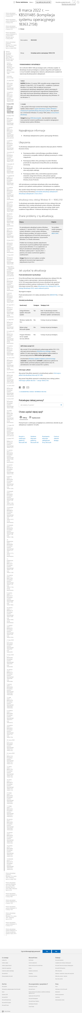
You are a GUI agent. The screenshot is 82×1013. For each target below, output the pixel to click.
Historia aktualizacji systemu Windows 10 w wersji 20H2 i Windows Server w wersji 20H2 (11, 35)
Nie (56, 951)
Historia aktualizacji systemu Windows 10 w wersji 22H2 (11, 14)
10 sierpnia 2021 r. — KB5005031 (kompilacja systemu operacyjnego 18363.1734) (10, 233)
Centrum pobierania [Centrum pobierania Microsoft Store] (33, 962)
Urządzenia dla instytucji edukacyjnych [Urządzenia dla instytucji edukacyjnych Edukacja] (63, 962)
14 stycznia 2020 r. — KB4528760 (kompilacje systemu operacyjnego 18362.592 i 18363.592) (10, 838)
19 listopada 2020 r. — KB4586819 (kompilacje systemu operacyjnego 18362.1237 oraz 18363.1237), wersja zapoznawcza (10, 515)
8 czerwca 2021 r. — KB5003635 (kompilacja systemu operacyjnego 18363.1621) (10, 297)
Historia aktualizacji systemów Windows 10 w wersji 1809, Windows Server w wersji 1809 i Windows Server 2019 (11, 886)
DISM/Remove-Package (43, 351)
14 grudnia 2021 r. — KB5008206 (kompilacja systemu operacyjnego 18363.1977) (10, 157)
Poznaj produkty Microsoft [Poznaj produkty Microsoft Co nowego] (7, 976)
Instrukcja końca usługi (10, 76)
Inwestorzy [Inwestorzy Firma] (57, 997)
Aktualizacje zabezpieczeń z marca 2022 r (31, 193)
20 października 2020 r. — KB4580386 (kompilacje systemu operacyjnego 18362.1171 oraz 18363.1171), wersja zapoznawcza (10, 548)
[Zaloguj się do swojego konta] (78, 2)
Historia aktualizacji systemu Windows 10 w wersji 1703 (11, 908)
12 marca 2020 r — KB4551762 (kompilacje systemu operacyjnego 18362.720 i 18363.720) (10, 772)
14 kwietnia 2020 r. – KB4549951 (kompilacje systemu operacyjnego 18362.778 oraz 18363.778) (10, 731)
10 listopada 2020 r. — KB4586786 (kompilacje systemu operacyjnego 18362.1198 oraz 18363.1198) (10, 531)
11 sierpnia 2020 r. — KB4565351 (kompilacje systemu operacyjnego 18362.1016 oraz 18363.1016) (10, 631)
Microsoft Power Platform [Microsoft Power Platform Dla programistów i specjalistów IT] (34, 1001)
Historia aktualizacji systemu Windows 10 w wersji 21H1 (11, 27)
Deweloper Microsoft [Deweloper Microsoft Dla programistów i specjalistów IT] (33, 986)
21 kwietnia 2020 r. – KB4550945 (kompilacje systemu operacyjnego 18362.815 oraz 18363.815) (10, 716)
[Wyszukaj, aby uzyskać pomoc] (73, 2)
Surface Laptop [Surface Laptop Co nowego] (5, 962)
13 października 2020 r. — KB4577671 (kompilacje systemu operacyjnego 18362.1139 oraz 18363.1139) (10, 565)
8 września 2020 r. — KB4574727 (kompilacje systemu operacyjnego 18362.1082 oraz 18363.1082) (10, 599)
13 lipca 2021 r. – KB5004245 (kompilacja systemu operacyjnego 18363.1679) (10, 259)
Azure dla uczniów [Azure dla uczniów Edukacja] (59, 978)
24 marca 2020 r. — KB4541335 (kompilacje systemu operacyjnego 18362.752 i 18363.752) (11, 758)
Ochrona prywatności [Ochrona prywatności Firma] (59, 994)
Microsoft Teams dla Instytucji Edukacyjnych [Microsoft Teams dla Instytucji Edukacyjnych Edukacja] (64, 965)
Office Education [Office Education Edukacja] (58, 970)
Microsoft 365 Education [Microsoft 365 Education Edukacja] (60, 968)
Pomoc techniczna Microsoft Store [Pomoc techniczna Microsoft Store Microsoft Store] (35, 965)
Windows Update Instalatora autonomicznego (42, 358)
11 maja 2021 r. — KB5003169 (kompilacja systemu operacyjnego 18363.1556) (10, 324)
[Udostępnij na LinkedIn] (23, 387)
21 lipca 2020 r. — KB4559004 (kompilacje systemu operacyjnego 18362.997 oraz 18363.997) (10, 646)
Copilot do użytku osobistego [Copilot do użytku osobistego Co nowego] (8, 970)
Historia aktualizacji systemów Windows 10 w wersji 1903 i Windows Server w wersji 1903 (11, 876)
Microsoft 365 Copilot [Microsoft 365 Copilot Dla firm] (6, 1002)
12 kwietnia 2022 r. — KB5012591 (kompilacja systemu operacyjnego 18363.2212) (10, 96)
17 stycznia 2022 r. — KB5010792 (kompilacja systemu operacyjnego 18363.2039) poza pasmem (10, 133)
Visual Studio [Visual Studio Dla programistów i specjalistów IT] (31, 1006)
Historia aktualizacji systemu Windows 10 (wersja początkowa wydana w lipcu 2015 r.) (11, 932)
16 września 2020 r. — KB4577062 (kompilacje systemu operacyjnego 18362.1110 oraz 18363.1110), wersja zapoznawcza (10, 582)
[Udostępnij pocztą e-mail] (27, 387)
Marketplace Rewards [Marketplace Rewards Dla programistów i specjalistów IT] (33, 1003)
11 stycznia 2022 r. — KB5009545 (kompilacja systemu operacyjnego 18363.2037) (10, 145)
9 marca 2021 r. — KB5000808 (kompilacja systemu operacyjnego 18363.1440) (10, 403)
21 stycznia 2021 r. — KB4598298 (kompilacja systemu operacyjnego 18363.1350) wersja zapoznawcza (10, 456)
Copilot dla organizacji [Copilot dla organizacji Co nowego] (6, 968)
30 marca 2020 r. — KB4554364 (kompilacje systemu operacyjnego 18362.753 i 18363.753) (11, 745)
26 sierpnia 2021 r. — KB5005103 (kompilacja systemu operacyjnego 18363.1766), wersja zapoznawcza (10, 220)
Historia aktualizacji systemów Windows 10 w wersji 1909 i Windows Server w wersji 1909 (10, 56)
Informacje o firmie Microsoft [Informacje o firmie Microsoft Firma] (61, 989)
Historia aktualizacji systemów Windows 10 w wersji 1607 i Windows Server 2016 (11, 916)
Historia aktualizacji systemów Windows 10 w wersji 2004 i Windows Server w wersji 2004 (11, 45)
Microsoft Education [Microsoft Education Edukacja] (59, 960)
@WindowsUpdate (35, 118)
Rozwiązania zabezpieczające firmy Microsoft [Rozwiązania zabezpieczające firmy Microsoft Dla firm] (11, 989)
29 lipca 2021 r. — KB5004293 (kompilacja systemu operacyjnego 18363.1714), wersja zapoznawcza (10, 246)
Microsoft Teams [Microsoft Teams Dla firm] (5, 1005)
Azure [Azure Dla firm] (3, 991)
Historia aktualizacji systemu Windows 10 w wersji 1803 (11, 895)
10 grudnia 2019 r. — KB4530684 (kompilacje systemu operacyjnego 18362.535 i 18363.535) (10, 851)
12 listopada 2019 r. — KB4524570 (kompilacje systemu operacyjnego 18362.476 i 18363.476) (10, 864)
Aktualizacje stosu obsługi (45, 286)
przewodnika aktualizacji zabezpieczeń (46, 191)
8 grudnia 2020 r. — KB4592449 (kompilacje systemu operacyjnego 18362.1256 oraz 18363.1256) (10, 482)
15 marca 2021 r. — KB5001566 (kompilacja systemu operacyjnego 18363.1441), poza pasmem (11, 391)
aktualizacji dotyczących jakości (41, 110)
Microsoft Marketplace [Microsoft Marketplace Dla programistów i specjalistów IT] (33, 998)
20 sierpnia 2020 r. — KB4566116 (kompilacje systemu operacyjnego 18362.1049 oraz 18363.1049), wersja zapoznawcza (10, 615)
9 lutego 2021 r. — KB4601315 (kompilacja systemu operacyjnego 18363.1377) (10, 443)
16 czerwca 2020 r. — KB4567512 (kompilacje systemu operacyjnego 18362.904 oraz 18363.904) (10, 675)
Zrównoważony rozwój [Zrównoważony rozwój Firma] (59, 999)
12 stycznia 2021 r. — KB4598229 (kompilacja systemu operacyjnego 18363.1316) (10, 469)
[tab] (24, 417)
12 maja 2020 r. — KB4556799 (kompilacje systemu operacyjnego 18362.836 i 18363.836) (10, 703)
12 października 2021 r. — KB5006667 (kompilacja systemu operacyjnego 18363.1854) (10, 180)
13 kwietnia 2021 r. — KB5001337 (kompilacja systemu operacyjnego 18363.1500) (10, 350)
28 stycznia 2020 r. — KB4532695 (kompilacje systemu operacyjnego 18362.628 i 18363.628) (10, 824)
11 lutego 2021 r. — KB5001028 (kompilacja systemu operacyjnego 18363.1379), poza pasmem (10, 430)
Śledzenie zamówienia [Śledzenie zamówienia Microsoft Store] (33, 970)
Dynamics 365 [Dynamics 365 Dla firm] (5, 994)
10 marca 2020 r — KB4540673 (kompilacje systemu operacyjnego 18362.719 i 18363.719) (10, 785)
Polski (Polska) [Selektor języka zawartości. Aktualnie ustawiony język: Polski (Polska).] (7, 1011)
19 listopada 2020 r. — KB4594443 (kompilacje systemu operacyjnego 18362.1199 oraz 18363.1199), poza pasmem (10, 498)
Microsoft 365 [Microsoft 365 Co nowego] (5, 973)
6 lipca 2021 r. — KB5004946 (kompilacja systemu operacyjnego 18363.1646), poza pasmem (10, 271)
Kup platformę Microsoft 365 (43, 2)
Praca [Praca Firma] (56, 986)
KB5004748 (53, 295)
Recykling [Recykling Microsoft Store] (31, 973)
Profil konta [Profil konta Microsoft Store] (31, 960)
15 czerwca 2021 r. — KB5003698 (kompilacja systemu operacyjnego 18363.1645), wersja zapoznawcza (10, 284)
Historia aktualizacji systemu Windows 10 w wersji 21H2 (11, 21)
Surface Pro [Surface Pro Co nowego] (4, 960)
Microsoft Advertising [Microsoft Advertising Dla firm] (6, 999)
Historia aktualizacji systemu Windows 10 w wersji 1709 (11, 901)
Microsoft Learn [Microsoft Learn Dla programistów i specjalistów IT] (32, 989)
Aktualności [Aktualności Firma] (57, 991)
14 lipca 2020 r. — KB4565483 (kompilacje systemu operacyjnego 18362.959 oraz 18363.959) (10, 660)
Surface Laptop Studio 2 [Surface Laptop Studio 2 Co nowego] (7, 965)
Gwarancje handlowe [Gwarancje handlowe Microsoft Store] (33, 976)
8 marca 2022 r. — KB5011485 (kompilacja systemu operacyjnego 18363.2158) (10, 108)
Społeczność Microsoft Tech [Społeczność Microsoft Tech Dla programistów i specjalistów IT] (34, 995)
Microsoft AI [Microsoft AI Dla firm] (4, 986)
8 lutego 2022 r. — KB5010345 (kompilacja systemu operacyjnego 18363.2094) (10, 120)
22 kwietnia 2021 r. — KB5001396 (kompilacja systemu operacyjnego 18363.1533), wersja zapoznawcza (10, 337)
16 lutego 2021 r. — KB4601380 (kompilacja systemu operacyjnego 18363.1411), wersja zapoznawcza (10, 416)
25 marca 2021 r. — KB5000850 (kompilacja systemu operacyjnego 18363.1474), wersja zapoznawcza (11, 363)
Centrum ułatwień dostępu (56, 438)
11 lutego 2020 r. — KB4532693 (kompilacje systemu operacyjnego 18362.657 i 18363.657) (10, 811)
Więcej (31, 2)
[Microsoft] (7, 2)
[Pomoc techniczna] (21, 2)
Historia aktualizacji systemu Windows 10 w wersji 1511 (11, 924)
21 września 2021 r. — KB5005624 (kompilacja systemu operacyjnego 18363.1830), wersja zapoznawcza (10, 193)
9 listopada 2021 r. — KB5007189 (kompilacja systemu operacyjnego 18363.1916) (10, 168)
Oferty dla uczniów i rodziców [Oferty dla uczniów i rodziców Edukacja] (61, 976)
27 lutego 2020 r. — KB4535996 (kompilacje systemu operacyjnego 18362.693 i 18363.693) (10, 798)
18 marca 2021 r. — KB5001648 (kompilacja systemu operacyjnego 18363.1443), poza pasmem (11, 378)
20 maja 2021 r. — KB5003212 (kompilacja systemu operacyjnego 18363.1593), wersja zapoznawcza (11, 311)
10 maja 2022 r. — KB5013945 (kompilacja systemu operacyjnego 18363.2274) (10, 85)
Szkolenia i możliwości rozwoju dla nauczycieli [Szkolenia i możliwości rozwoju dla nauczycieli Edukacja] (64, 973)
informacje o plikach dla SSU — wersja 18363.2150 (33, 380)
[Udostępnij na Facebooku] (20, 387)
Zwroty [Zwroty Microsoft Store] (30, 968)
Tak (47, 951)
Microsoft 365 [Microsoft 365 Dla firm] (5, 997)
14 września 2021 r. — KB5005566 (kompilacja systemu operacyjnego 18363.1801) (10, 206)
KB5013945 (55, 233)
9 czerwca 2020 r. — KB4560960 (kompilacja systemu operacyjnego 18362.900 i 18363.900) (10, 689)
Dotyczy (22, 29)
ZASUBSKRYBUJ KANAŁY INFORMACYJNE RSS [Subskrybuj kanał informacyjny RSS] (33, 391)
